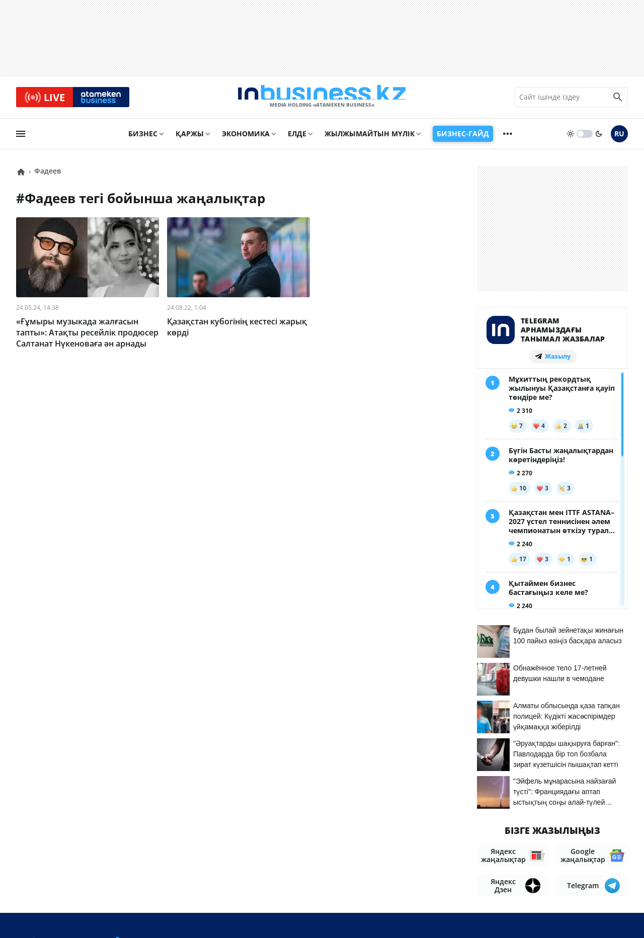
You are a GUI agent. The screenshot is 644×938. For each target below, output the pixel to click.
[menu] (21, 139)
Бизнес (142, 139)
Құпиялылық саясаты (314, 913)
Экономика (246, 139)
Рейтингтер (604, 884)
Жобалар (509, 869)
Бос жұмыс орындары (582, 869)
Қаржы (190, 139)
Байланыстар (454, 869)
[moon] (599, 139)
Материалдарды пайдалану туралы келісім (536, 849)
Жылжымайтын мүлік (370, 139)
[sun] (571, 139)
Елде (297, 139)
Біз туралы (396, 869)
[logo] (322, 100)
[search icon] (618, 100)
